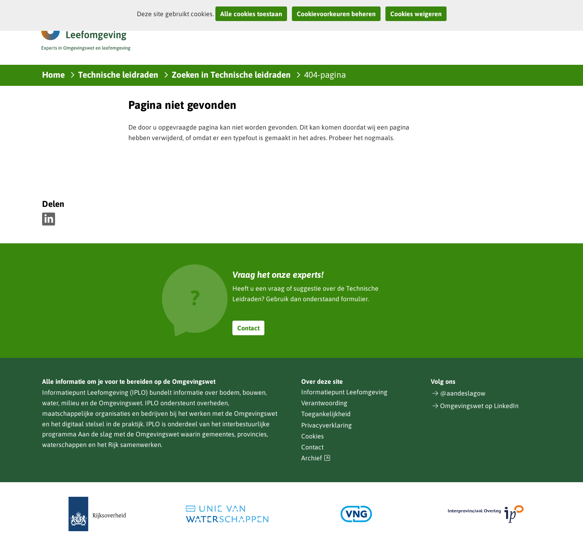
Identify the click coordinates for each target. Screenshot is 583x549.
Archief (315, 458)
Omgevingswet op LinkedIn (479, 405)
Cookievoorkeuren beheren (336, 13)
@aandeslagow (462, 393)
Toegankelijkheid (326, 413)
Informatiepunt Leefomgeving (344, 392)
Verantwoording (324, 402)
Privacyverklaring (326, 425)
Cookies (312, 436)
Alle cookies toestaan (251, 13)
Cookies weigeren (416, 13)
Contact (248, 328)
